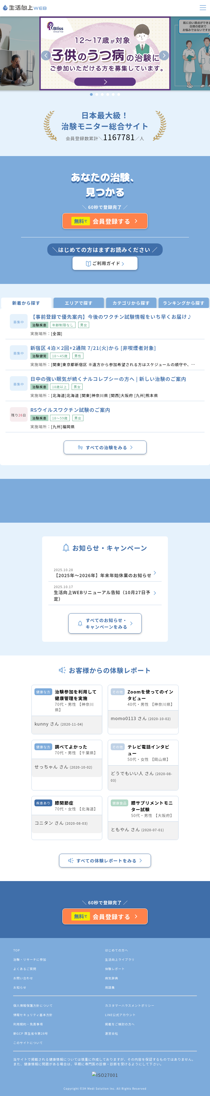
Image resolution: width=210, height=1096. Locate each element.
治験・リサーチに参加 (29, 1052)
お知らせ (19, 1080)
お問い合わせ (23, 1071)
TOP (16, 1043)
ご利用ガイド (105, 263)
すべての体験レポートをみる (105, 953)
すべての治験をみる (104, 447)
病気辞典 (111, 1071)
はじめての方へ (116, 1043)
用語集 (110, 1080)
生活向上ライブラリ (120, 1052)
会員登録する (105, 221)
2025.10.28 (105, 573)
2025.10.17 (105, 593)
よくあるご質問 (24, 1062)
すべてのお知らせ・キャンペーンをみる (105, 623)
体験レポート (115, 1062)
